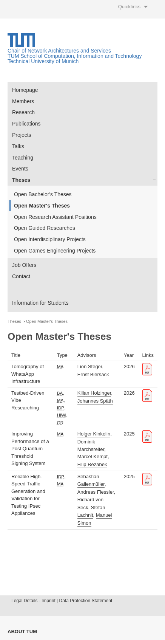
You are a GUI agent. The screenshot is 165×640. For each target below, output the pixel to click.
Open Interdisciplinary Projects (50, 239)
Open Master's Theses (42, 206)
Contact (21, 276)
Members (23, 101)
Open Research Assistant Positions (55, 217)
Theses (21, 180)
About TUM (22, 631)
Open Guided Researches (44, 228)
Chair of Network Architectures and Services (59, 51)
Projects (21, 135)
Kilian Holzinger (94, 393)
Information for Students (40, 303)
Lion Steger (89, 366)
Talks (18, 146)
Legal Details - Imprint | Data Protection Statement (61, 600)
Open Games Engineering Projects (55, 251)
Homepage (25, 90)
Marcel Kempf (92, 456)
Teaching (22, 158)
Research (23, 112)
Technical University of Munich (43, 61)
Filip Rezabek (92, 464)
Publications (26, 124)
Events (20, 169)
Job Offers (24, 265)
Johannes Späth (95, 401)
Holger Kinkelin (93, 434)
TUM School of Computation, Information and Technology (75, 56)
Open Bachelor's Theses (43, 194)
